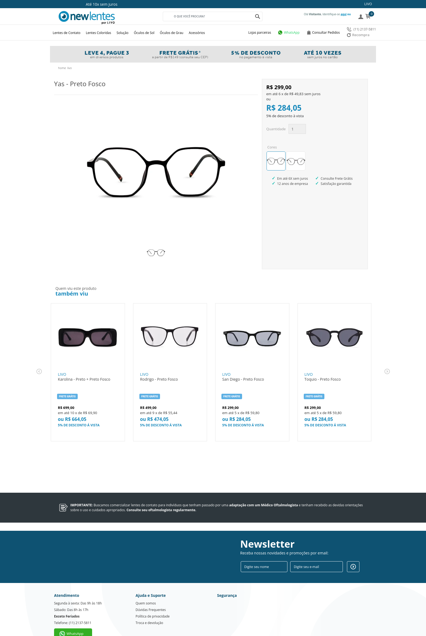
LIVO (368, 3)
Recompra (358, 34)
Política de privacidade (153, 601)
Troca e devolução (149, 608)
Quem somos (146, 588)
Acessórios (197, 32)
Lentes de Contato (66, 32)
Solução (123, 32)
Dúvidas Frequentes (151, 595)
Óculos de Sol (144, 32)
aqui (344, 14)
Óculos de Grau (171, 32)
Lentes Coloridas (98, 32)
